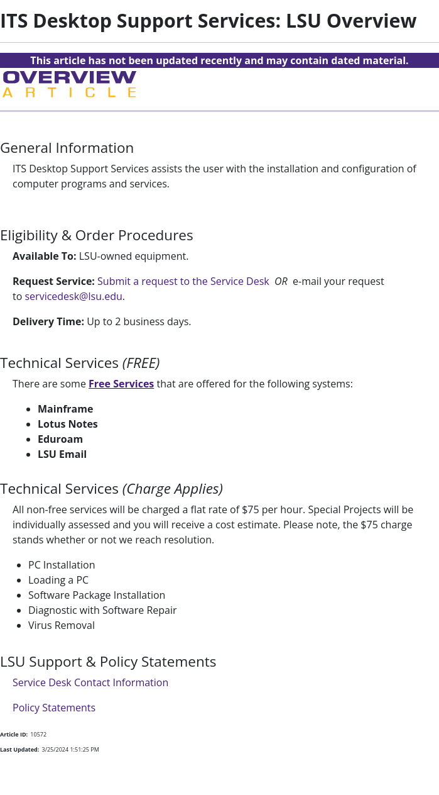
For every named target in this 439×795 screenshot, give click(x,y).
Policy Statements (54, 707)
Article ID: (14, 734)
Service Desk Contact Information (90, 682)
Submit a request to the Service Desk (183, 281)
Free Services (121, 384)
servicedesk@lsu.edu (73, 296)
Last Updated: (19, 749)
